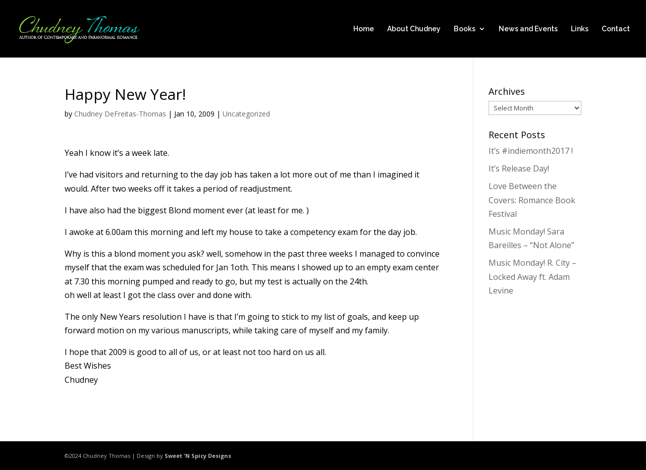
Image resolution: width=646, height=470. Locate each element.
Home (363, 29)
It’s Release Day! (519, 168)
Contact (616, 29)
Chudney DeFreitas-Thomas (120, 114)
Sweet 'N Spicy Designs (198, 455)
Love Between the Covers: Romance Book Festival (532, 200)
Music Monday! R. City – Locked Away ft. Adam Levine (532, 276)
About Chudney (414, 29)
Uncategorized (246, 114)
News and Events (528, 29)
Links (579, 29)
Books (464, 29)
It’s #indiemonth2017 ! (531, 150)
